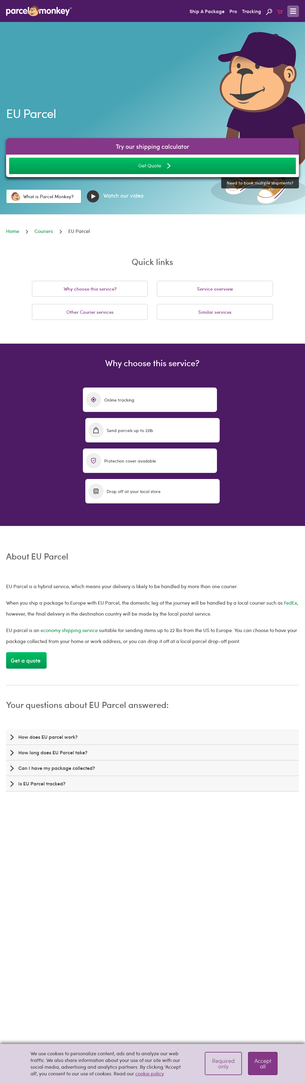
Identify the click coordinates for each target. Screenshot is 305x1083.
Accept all (262, 1063)
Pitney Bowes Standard (225, 1025)
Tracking (251, 11)
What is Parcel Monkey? (42, 196)
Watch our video (115, 196)
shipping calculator (64, 873)
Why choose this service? (90, 289)
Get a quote (26, 599)
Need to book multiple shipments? (260, 183)
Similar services (215, 312)
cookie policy (149, 1073)
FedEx (290, 541)
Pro (233, 11)
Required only (223, 1063)
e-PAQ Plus (79, 1025)
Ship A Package (207, 11)
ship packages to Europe (211, 845)
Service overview (215, 289)
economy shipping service (69, 569)
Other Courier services (90, 312)
